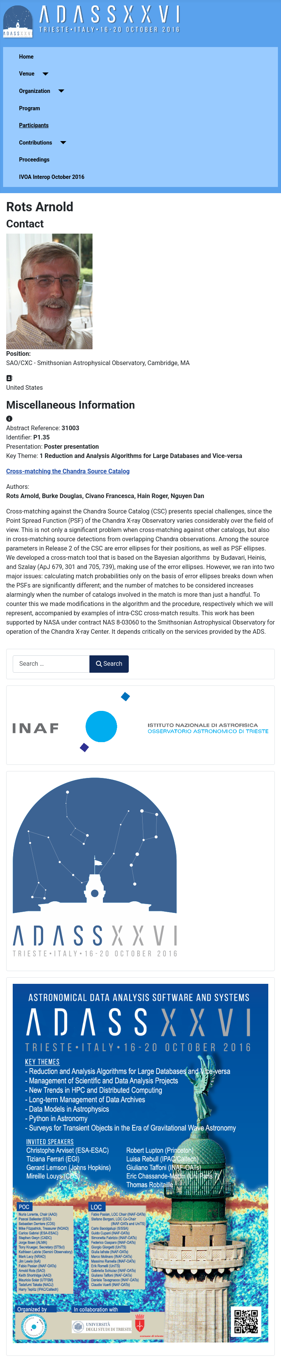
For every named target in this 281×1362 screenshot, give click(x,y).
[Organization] (59, 91)
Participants (34, 125)
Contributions (35, 143)
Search (109, 663)
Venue (27, 74)
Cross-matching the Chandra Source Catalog (68, 471)
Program (29, 108)
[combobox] (51, 664)
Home (26, 57)
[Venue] (44, 74)
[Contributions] (61, 142)
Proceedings (34, 160)
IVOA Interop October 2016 (52, 177)
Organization (34, 91)
